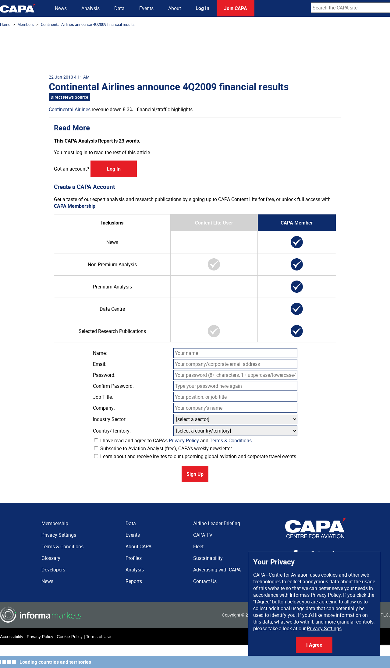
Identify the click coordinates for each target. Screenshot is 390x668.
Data (119, 8)
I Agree (314, 644)
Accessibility (11, 636)
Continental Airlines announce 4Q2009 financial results (88, 24)
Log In (202, 8)
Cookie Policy (70, 636)
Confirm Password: (113, 386)
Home (5, 24)
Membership (54, 523)
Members (25, 24)
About (174, 8)
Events (146, 8)
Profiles (134, 558)
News (61, 8)
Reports (134, 581)
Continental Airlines (69, 109)
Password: (104, 375)
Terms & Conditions (231, 440)
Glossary (50, 558)
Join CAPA (235, 8)
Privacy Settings (324, 628)
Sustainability (208, 558)
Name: (100, 353)
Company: (104, 408)
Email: (99, 364)
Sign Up (195, 474)
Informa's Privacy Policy (315, 595)
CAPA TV (202, 535)
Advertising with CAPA (217, 569)
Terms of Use (98, 636)
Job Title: (103, 397)
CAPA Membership (74, 206)
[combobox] (350, 7)
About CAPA (138, 546)
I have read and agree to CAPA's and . (173, 440)
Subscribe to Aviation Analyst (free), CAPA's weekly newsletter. (163, 448)
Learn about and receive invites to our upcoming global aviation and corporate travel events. (195, 456)
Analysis (90, 8)
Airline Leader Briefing (216, 523)
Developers (53, 569)
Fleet (198, 546)
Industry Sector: (109, 419)
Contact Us (205, 581)
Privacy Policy (184, 440)
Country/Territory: (112, 430)
